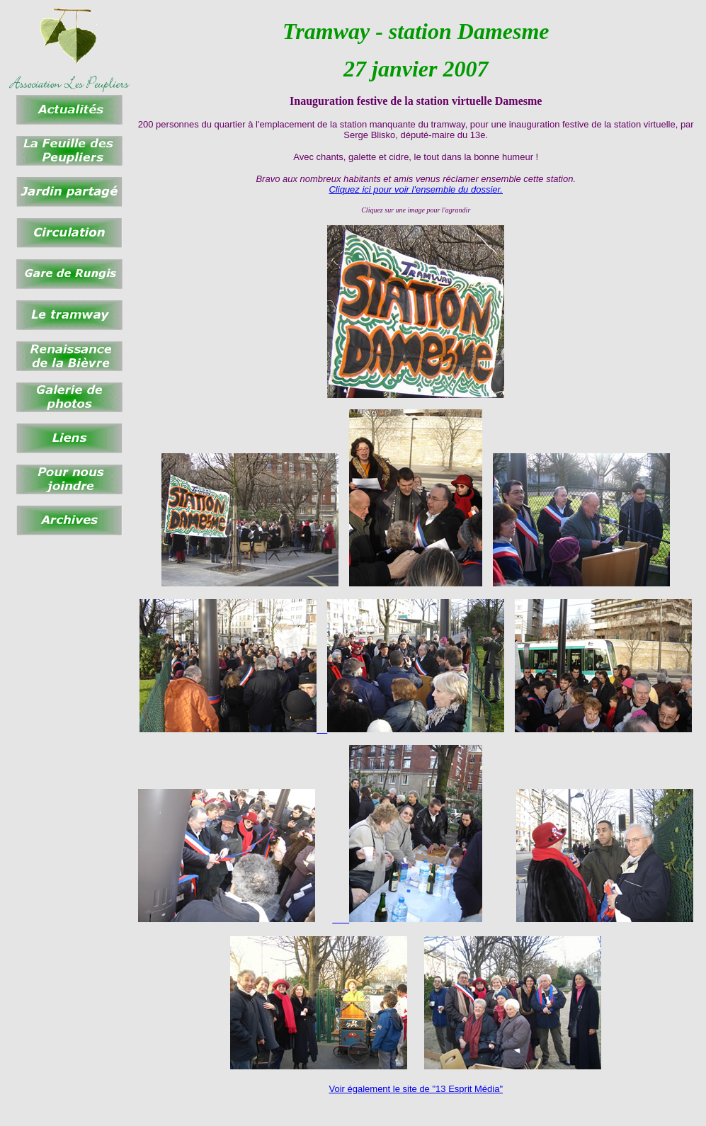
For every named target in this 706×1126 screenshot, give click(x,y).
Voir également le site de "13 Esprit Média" (416, 1089)
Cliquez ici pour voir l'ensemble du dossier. (416, 189)
